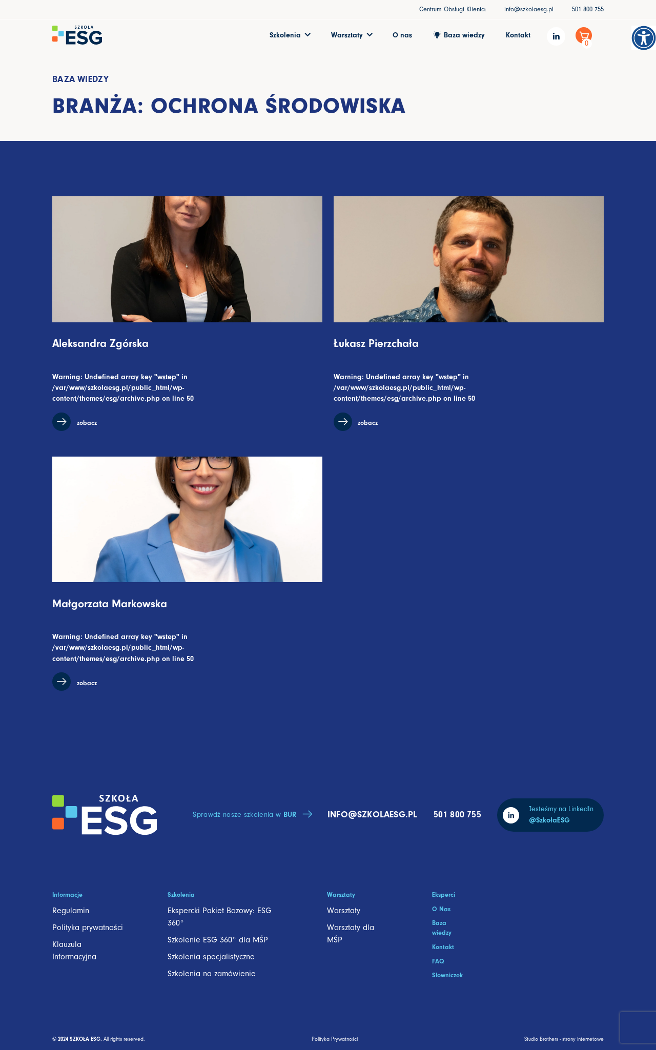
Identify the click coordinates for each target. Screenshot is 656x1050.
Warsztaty (343, 910)
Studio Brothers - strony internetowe (564, 1039)
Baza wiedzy (80, 79)
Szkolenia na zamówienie (212, 973)
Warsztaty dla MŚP (350, 933)
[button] (290, 35)
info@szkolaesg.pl (529, 9)
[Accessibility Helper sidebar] (643, 38)
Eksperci (443, 894)
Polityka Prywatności (335, 1039)
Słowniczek (447, 975)
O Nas (441, 909)
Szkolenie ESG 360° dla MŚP (218, 939)
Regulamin (70, 910)
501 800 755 (588, 9)
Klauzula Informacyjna (74, 950)
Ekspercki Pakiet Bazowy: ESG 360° (220, 917)
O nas (402, 35)
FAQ (438, 961)
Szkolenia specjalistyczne (211, 956)
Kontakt (518, 35)
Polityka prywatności (87, 927)
